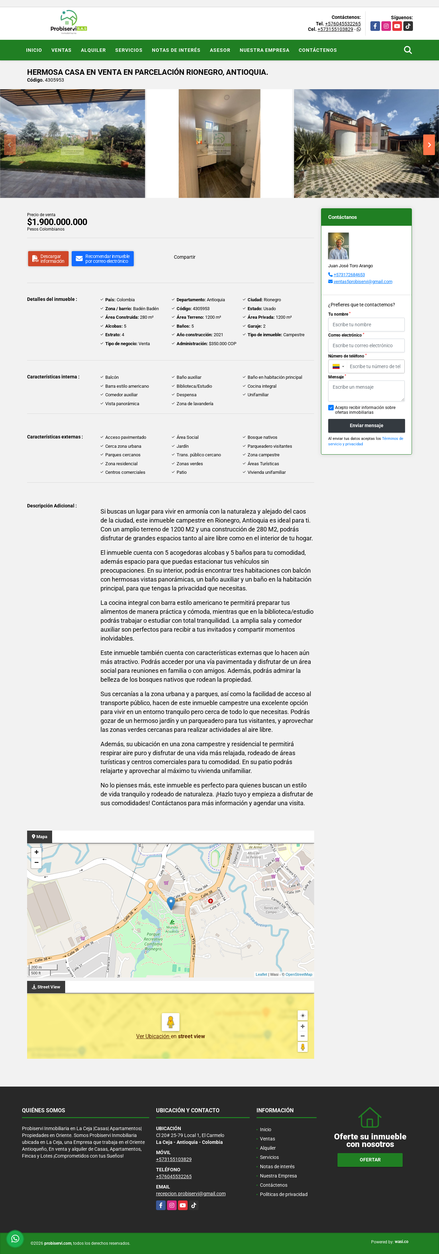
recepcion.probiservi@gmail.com (191, 1193)
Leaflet (261, 974)
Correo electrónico (346, 335)
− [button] (36, 863)
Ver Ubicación (153, 1036)
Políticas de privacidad (284, 1194)
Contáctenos (318, 50)
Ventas (61, 50)
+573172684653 (349, 274)
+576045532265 (343, 23)
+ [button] (36, 853)
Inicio (34, 50)
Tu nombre (339, 314)
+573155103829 (335, 29)
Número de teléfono (347, 356)
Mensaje (337, 376)
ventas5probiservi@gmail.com (363, 281)
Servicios (129, 50)
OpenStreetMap (299, 974)
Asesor (220, 50)
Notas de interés (176, 50)
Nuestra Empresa (264, 50)
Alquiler (93, 50)
